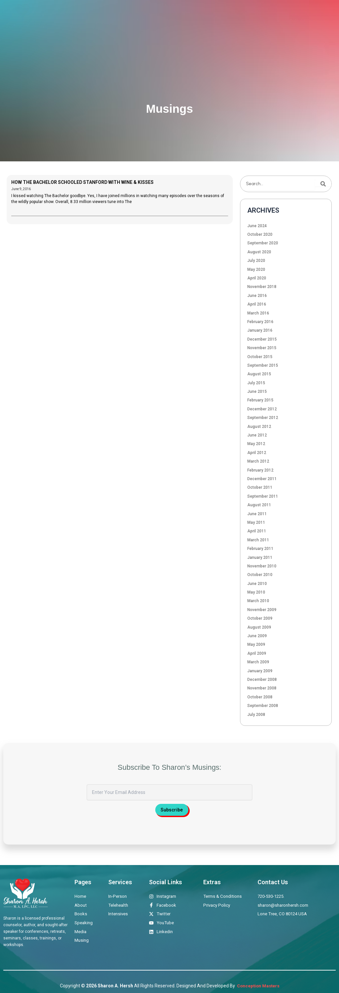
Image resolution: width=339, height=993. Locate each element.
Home (94, 18)
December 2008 (262, 679)
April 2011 (256, 531)
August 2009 (259, 627)
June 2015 (257, 391)
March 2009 (258, 662)
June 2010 (257, 583)
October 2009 (259, 618)
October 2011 (259, 487)
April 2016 (256, 304)
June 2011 (257, 514)
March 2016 (258, 313)
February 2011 (260, 548)
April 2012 (256, 452)
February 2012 (260, 470)
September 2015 (262, 365)
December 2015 (262, 339)
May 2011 (256, 522)
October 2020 (259, 234)
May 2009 (256, 644)
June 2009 (257, 636)
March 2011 (258, 540)
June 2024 (257, 226)
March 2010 (258, 601)
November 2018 (261, 286)
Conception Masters (258, 985)
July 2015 (256, 383)
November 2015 (261, 348)
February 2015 (260, 400)
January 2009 (259, 671)
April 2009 (256, 653)
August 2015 (259, 374)
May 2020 (256, 269)
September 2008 (262, 705)
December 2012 (262, 409)
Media (235, 18)
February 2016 (260, 321)
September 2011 (262, 496)
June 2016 (257, 295)
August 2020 (259, 252)
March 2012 (258, 461)
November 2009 (261, 609)
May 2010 (256, 592)
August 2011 (259, 505)
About (114, 18)
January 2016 (259, 330)
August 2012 (259, 426)
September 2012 (262, 417)
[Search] (323, 183)
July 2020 (256, 260)
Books (188, 18)
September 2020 (262, 243)
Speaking (212, 18)
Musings (258, 18)
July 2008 (256, 714)
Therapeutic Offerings (151, 18)
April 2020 (256, 278)
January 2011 (259, 557)
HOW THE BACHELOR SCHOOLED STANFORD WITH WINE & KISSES (82, 182)
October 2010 (259, 574)
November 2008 (261, 688)
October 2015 (259, 356)
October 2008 (259, 697)
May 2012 (256, 443)
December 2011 (262, 478)
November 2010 (261, 566)
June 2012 (257, 435)
